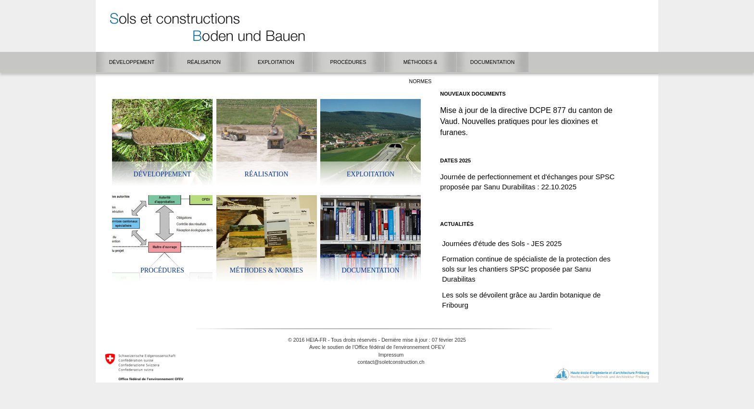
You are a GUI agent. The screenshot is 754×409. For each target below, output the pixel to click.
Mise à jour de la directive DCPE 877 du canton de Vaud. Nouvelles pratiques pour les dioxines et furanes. (526, 121)
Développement (162, 174)
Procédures (162, 270)
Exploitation (370, 174)
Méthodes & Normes (266, 270)
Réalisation (267, 174)
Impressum (391, 355)
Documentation (371, 270)
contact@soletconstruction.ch (390, 362)
